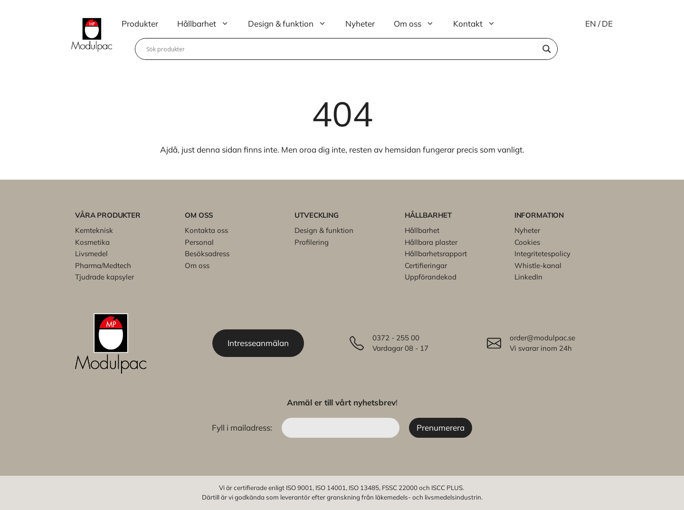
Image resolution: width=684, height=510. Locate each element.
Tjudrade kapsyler (104, 276)
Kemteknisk (94, 230)
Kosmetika (92, 242)
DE (607, 24)
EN (590, 24)
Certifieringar (426, 265)
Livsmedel (91, 253)
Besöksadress (207, 253)
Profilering (311, 242)
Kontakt (479, 24)
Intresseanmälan (258, 343)
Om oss (419, 24)
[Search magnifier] (546, 49)
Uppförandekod (430, 276)
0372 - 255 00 (395, 337)
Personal (199, 242)
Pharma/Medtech (103, 265)
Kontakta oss (206, 230)
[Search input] (342, 49)
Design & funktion (292, 24)
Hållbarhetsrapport (436, 253)
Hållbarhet (207, 24)
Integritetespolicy (542, 253)
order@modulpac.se (542, 337)
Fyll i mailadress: (243, 428)
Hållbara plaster (431, 242)
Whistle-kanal (537, 265)
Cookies (527, 242)
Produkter (140, 24)
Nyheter (360, 24)
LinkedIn (528, 276)
